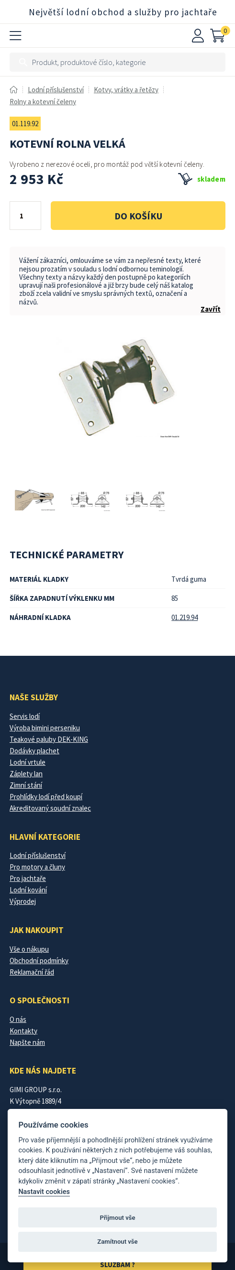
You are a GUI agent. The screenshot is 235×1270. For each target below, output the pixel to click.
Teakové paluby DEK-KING (49, 739)
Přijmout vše (117, 1217)
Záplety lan (26, 773)
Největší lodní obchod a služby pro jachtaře (123, 12)
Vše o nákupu (29, 949)
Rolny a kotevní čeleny (43, 101)
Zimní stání (26, 785)
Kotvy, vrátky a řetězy (126, 89)
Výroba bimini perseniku (45, 727)
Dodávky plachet (34, 750)
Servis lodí (25, 716)
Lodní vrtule (27, 762)
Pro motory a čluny (37, 866)
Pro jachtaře (28, 878)
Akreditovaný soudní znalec (50, 808)
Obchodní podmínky (39, 960)
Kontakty (23, 1030)
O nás (18, 1019)
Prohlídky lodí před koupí (46, 796)
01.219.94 (184, 617)
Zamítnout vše (117, 1241)
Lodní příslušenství (56, 89)
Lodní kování (28, 889)
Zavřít (211, 309)
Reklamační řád (32, 972)
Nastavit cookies (43, 1192)
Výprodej (23, 901)
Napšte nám (27, 1042)
